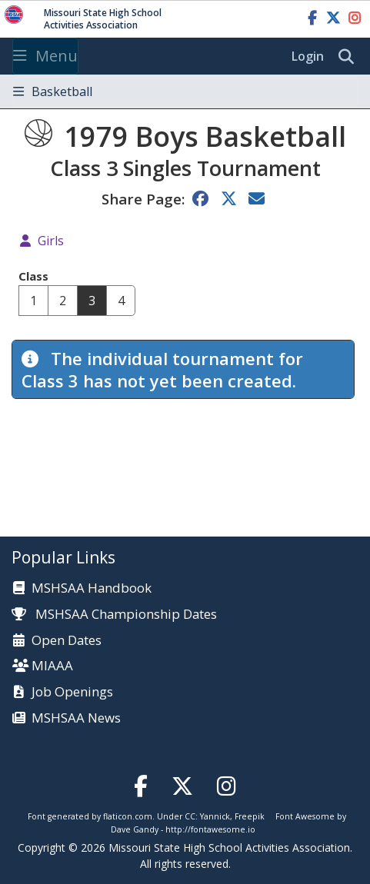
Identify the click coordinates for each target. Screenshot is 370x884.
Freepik (250, 816)
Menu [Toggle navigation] (45, 55)
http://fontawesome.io (210, 829)
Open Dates (67, 640)
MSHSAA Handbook (92, 588)
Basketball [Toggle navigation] (52, 91)
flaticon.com (127, 816)
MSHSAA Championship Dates (114, 614)
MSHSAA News (76, 718)
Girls (51, 240)
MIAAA (52, 666)
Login (308, 56)
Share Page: (143, 198)
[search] (350, 56)
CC (190, 816)
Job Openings (72, 692)
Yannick (215, 816)
